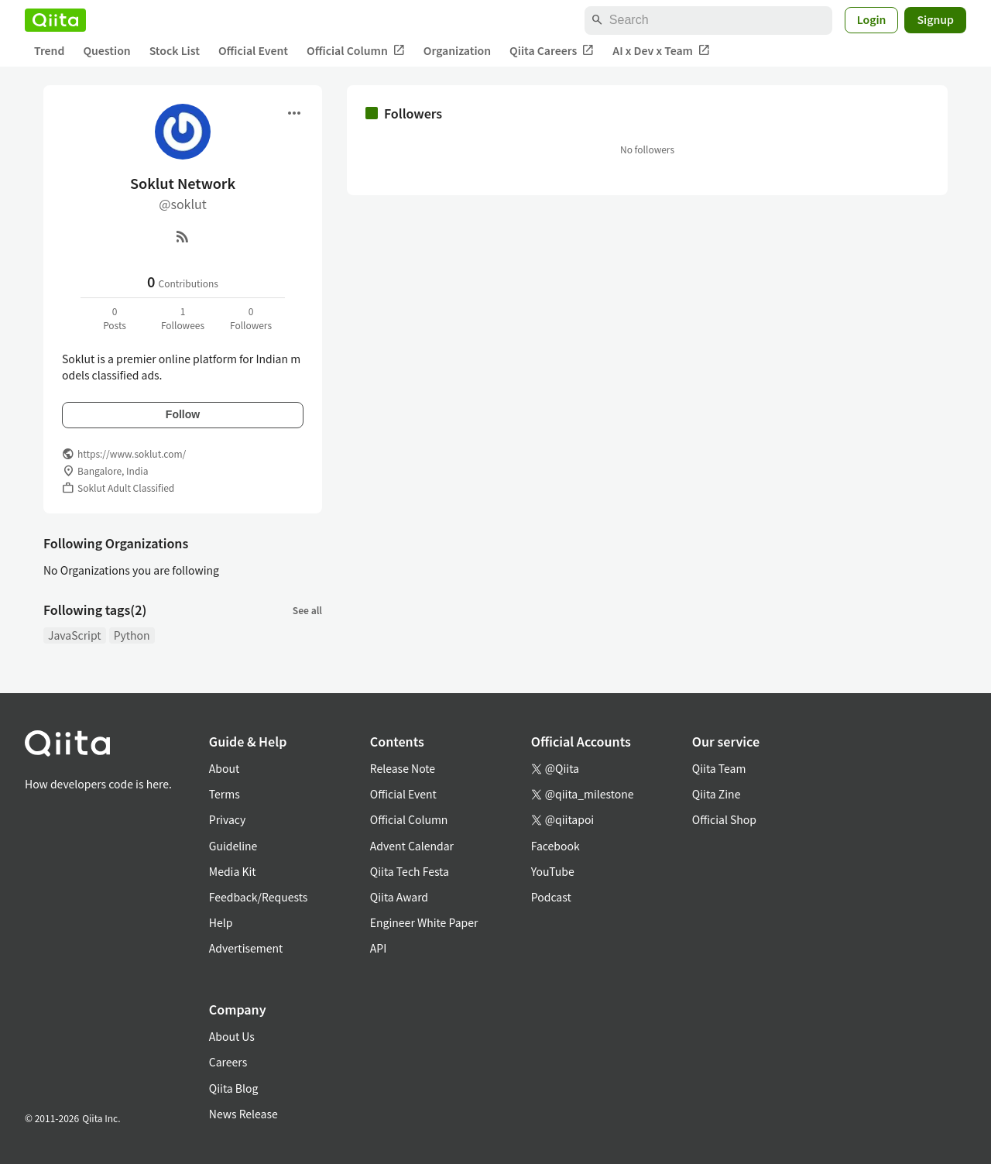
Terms (224, 794)
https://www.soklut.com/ (131, 453)
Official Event (253, 50)
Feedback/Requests (258, 897)
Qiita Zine (716, 794)
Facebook (555, 845)
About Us (232, 1036)
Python (132, 635)
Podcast (551, 897)
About (224, 768)
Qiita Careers (551, 51)
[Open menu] (294, 113)
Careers (228, 1062)
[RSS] (183, 236)
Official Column (356, 51)
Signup (935, 19)
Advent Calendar (412, 845)
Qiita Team (719, 768)
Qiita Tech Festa (409, 871)
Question (106, 50)
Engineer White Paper (424, 922)
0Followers (251, 317)
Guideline (233, 845)
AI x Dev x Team (661, 51)
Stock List (174, 50)
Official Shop (724, 819)
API (378, 948)
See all (307, 609)
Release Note (402, 768)
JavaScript (74, 635)
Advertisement (246, 948)
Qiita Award (399, 897)
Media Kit (232, 871)
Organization (457, 50)
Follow (183, 414)
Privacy (227, 819)
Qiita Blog (234, 1088)
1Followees (182, 317)
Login (871, 19)
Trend (49, 50)
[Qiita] (55, 20)
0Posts (114, 317)
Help (221, 922)
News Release (243, 1113)
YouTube (552, 871)
